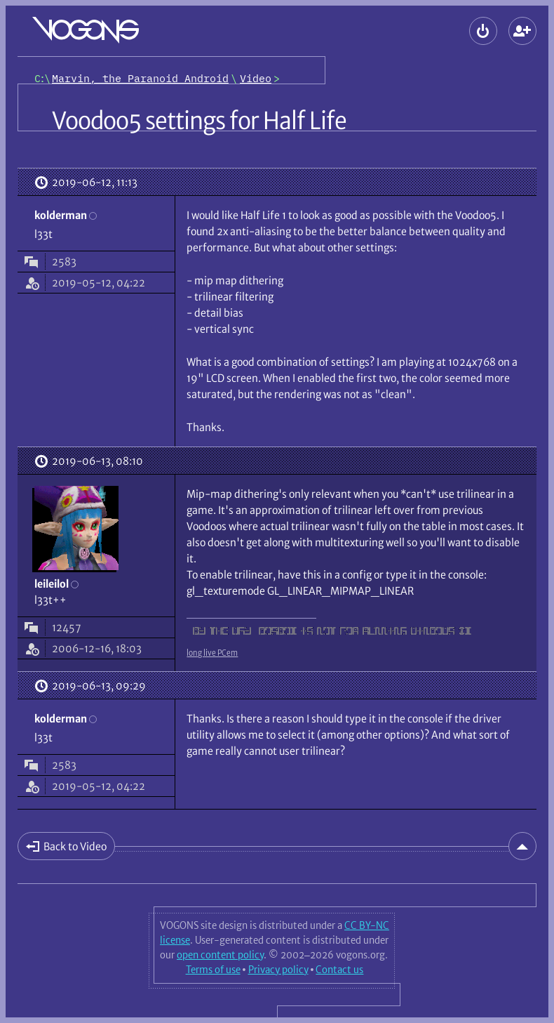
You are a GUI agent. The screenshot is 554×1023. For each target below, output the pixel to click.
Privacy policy (278, 969)
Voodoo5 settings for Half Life (199, 121)
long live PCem (212, 653)
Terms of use (213, 969)
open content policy (220, 955)
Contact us (339, 969)
